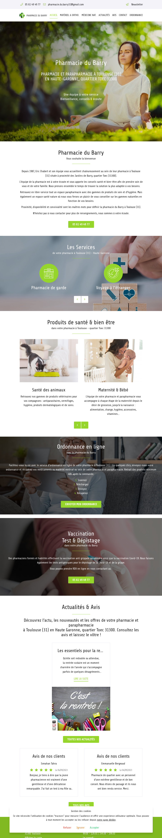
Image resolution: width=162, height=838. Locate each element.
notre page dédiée (106, 819)
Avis (114, 15)
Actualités (104, 15)
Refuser (67, 827)
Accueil (53, 15)
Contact (123, 15)
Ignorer (80, 827)
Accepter (94, 827)
